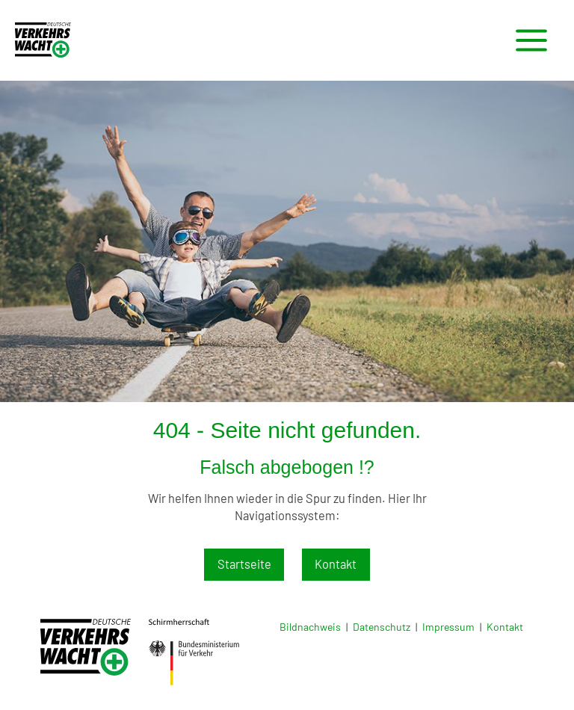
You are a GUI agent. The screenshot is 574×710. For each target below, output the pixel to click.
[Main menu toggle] (531, 41)
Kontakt (336, 564)
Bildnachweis (310, 626)
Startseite (244, 564)
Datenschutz (381, 626)
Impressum (448, 626)
